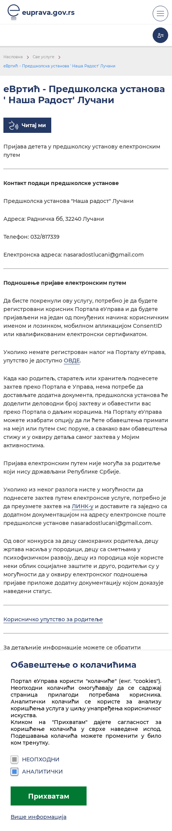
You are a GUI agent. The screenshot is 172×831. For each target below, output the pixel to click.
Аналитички (37, 771)
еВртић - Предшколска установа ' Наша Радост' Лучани (59, 66)
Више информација (38, 816)
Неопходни (35, 759)
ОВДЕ (72, 360)
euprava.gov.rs (48, 12)
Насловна (13, 56)
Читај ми (34, 125)
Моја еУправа (160, 35)
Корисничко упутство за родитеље (53, 619)
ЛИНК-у (82, 506)
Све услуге (43, 56)
